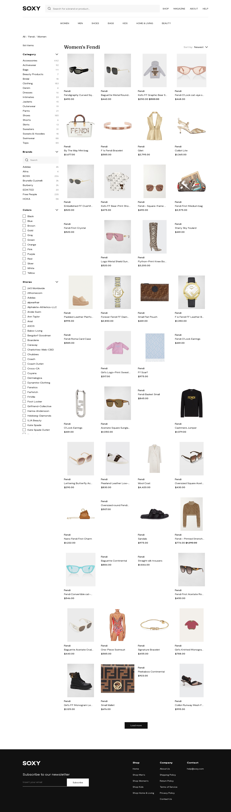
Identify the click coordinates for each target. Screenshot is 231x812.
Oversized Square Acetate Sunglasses (189, 483)
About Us (165, 768)
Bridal (26, 78)
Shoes (95, 23)
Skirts (26, 124)
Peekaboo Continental (151, 671)
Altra (25, 171)
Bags (111, 23)
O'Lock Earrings (73, 427)
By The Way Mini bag (76, 150)
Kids (125, 23)
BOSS (26, 175)
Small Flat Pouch (147, 316)
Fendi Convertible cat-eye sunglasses (78, 594)
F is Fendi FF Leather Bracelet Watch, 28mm (189, 316)
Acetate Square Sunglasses (115, 427)
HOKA (26, 198)
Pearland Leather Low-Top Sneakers (115, 483)
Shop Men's (139, 775)
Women (64, 23)
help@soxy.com (195, 768)
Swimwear (29, 138)
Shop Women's (140, 781)
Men (80, 23)
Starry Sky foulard (185, 227)
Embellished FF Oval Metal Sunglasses (78, 205)
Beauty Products (33, 74)
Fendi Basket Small (149, 394)
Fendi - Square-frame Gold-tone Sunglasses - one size (152, 205)
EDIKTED (28, 189)
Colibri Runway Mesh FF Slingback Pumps (189, 705)
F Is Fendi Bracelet (112, 150)
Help (205, 8)
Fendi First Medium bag (189, 205)
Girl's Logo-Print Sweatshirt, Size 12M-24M (115, 372)
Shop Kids (138, 787)
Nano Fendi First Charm (78, 538)
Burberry (28, 185)
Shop (166, 8)
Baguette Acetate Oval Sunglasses (78, 649)
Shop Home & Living (143, 793)
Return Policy (167, 781)
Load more (136, 725)
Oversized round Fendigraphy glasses (115, 505)
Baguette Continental (114, 560)
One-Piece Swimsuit (113, 649)
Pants (26, 110)
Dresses (27, 92)
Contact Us (166, 799)
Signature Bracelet (149, 649)
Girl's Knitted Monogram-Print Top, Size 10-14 (189, 649)
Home (136, 768)
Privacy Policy (167, 793)
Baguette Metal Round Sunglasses (115, 95)
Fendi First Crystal (75, 227)
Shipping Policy (168, 775)
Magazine (179, 8)
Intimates (28, 97)
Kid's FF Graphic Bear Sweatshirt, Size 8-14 (152, 95)
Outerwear (29, 106)
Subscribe (78, 782)
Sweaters (28, 129)
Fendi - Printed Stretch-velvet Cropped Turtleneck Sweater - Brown (189, 538)
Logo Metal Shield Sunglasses (115, 261)
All (24, 36)
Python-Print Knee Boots (152, 261)
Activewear (29, 65)
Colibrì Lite (181, 150)
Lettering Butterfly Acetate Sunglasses (78, 483)
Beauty (166, 23)
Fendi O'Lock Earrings (187, 338)
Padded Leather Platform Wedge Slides (78, 316)
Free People (30, 194)
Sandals (142, 538)
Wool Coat (144, 483)
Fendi (31, 36)
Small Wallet (108, 705)
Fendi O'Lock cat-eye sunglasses (189, 95)
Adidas (27, 166)
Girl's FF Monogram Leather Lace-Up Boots (78, 705)
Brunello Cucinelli (32, 180)
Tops (26, 142)
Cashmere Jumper (186, 427)
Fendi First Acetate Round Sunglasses (189, 594)
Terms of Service (168, 787)
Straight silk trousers (150, 560)
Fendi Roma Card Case (77, 338)
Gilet (140, 150)
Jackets (27, 101)
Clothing (28, 83)
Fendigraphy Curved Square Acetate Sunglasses (78, 95)
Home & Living (144, 23)
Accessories (30, 60)
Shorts (27, 119)
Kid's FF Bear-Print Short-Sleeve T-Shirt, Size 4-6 (115, 205)
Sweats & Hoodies (34, 133)
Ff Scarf (143, 372)
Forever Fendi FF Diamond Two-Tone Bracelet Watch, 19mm (115, 316)
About (194, 8)
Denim (26, 87)
